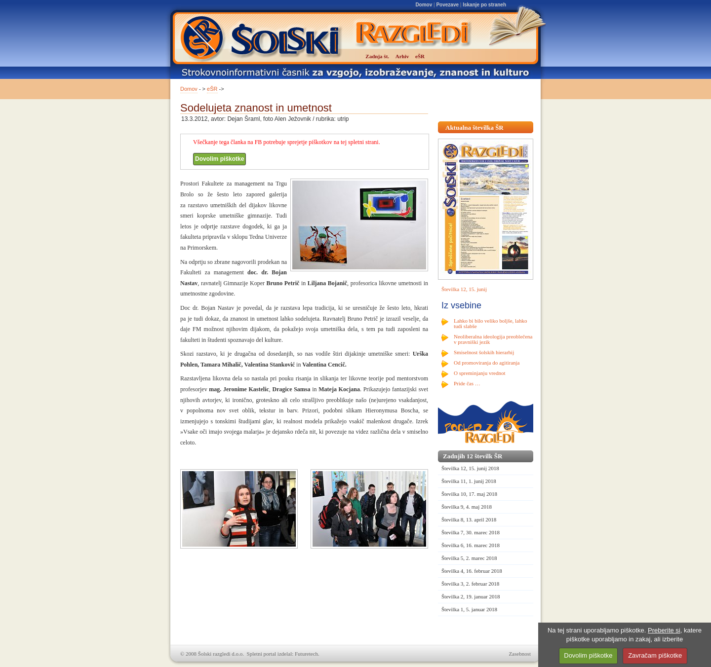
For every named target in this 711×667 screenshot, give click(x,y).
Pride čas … (467, 383)
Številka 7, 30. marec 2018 (470, 532)
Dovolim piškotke (219, 158)
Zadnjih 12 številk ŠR (472, 456)
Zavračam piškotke (655, 655)
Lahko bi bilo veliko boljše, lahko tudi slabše (490, 323)
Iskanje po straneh (484, 4)
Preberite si (664, 630)
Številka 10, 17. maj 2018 (469, 494)
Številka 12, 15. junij (464, 289)
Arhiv (402, 56)
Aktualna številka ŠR (474, 127)
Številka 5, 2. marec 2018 (469, 558)
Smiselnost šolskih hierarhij (484, 352)
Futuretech (306, 654)
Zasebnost (520, 654)
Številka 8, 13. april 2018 (468, 519)
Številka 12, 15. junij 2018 (470, 468)
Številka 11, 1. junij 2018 (468, 481)
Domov (423, 4)
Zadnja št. (377, 56)
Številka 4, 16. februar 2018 (471, 571)
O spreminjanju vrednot (479, 373)
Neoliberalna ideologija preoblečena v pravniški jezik (493, 339)
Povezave (447, 4)
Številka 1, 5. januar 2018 (469, 609)
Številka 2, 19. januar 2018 (470, 596)
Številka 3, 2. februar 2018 (470, 584)
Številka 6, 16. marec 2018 (470, 545)
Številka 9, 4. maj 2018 (466, 507)
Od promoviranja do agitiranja (487, 363)
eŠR (212, 89)
